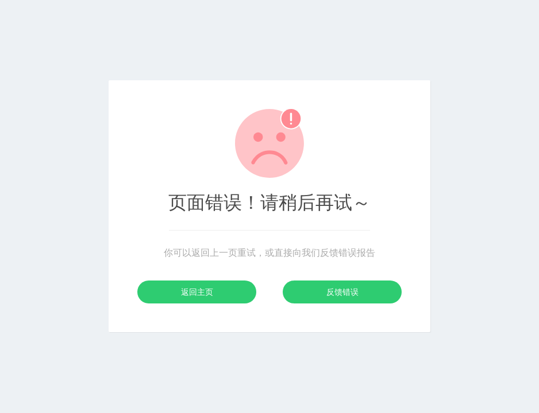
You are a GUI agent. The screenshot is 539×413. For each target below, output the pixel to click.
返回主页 (197, 292)
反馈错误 (342, 292)
